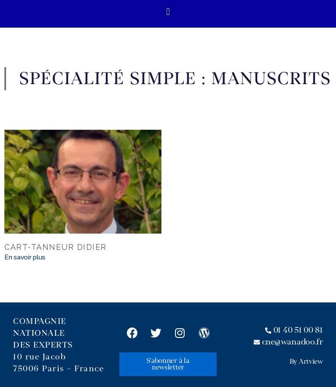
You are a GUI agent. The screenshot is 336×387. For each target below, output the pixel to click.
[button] (168, 11)
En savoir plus (25, 257)
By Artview (306, 361)
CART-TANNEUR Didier (55, 247)
